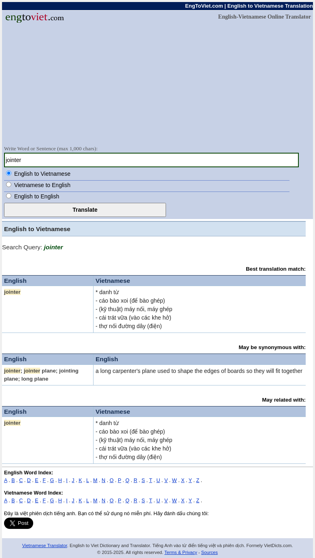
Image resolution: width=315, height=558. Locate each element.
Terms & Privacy (180, 552)
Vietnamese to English (42, 185)
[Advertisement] (157, 83)
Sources (209, 552)
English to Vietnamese (42, 174)
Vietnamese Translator (44, 545)
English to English (36, 196)
